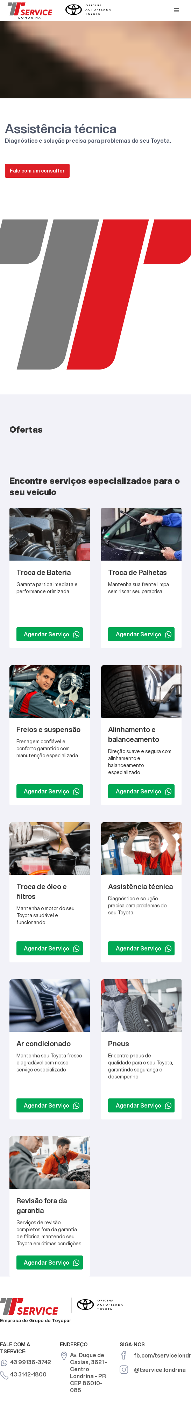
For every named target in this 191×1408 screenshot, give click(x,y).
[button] (176, 10)
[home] (58, 10)
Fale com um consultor (37, 170)
